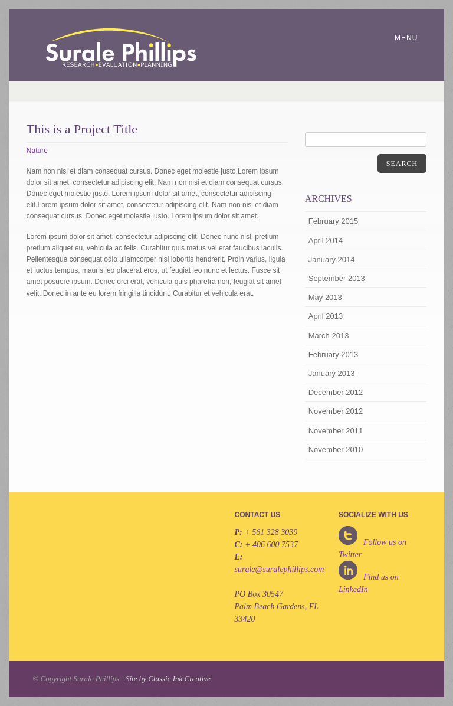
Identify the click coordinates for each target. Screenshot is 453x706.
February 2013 (333, 354)
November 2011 (335, 430)
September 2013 (336, 278)
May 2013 (325, 297)
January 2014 (331, 259)
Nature (37, 150)
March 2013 (328, 335)
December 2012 (335, 392)
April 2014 (325, 240)
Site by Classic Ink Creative (168, 678)
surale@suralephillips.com (279, 569)
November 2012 (335, 411)
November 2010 (335, 449)
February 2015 (333, 221)
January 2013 (331, 373)
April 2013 (325, 316)
